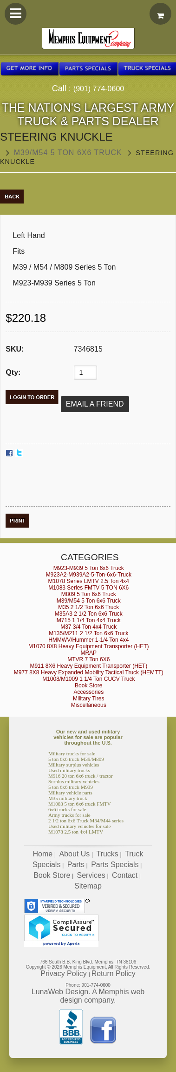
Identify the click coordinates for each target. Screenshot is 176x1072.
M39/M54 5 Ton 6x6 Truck (68, 152)
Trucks (107, 854)
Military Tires (88, 698)
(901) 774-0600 (98, 89)
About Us (74, 854)
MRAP (88, 653)
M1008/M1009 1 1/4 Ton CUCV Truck (88, 679)
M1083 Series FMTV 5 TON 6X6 (88, 587)
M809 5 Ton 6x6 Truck (88, 594)
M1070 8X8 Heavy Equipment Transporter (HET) (88, 646)
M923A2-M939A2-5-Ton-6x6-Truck (88, 574)
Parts (76, 864)
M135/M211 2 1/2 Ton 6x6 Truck (88, 633)
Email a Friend (95, 404)
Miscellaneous (88, 705)
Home (43, 854)
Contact (124, 875)
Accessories (88, 692)
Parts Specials (114, 864)
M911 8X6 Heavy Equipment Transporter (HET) (88, 666)
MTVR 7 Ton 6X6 (88, 659)
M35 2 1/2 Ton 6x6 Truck (88, 607)
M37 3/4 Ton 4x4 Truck (88, 627)
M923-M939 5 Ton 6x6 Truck (88, 568)
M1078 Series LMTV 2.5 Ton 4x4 (89, 581)
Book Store (88, 685)
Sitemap (88, 886)
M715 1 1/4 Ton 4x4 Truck (89, 620)
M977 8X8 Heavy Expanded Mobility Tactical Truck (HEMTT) (88, 672)
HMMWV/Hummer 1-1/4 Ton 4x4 (88, 640)
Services (91, 875)
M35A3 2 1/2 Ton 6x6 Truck (89, 614)
